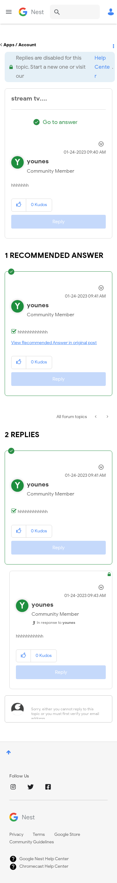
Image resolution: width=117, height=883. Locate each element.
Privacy (16, 834)
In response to (56, 622)
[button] (19, 205)
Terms (39, 834)
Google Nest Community (31, 12)
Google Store (67, 834)
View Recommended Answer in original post (54, 342)
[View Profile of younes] (38, 161)
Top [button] (8, 752)
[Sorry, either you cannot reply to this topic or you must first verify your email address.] (66, 709)
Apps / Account (19, 44)
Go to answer (60, 122)
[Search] (75, 12)
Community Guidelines (31, 842)
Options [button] (113, 45)
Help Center (102, 67)
